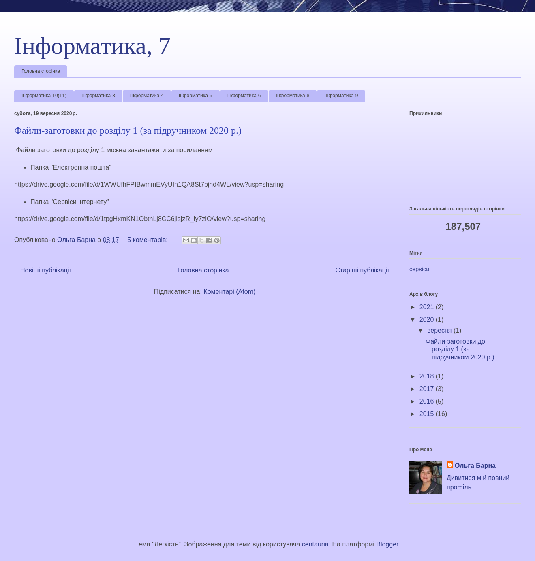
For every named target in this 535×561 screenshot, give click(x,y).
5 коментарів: (148, 239)
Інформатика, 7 (92, 45)
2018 (427, 376)
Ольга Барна (475, 465)
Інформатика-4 (147, 95)
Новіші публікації (45, 270)
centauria (315, 544)
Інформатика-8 (293, 95)
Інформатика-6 (244, 95)
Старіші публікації (362, 270)
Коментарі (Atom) (229, 291)
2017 (427, 388)
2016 (427, 401)
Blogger (387, 544)
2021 (427, 307)
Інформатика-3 (98, 95)
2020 (427, 319)
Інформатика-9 (341, 95)
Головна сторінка (40, 71)
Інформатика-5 (195, 95)
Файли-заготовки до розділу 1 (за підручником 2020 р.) (128, 130)
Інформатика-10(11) (43, 95)
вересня (440, 330)
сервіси (419, 269)
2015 (427, 413)
